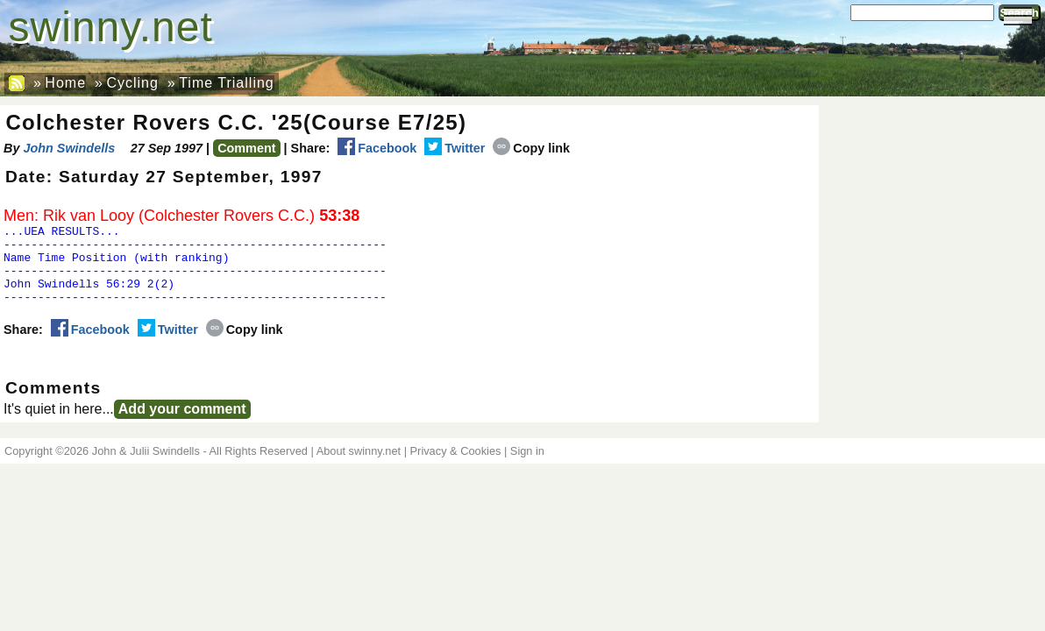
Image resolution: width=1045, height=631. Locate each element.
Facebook (377, 148)
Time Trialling (226, 82)
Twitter (454, 148)
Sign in (527, 466)
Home (65, 82)
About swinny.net (359, 466)
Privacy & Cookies (455, 466)
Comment (246, 148)
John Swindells (69, 148)
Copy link (531, 148)
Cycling (132, 82)
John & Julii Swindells (146, 466)
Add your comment (182, 424)
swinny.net (111, 27)
